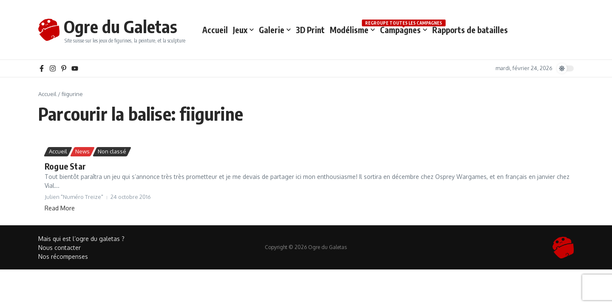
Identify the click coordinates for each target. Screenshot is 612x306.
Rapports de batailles (470, 30)
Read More (60, 208)
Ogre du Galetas (120, 26)
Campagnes (403, 29)
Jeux (243, 30)
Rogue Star (65, 166)
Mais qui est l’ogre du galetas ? (81, 238)
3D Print (310, 30)
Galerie (275, 30)
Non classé (112, 151)
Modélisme (352, 30)
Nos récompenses (63, 256)
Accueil (215, 30)
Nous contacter (59, 247)
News (82, 151)
